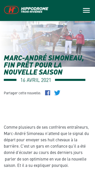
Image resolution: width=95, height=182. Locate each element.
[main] (47, 91)
